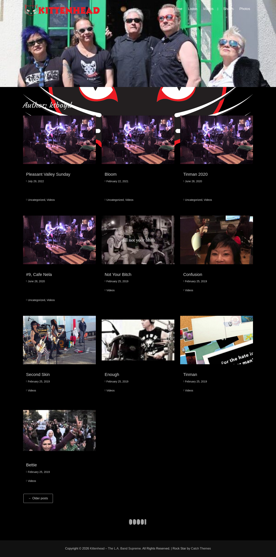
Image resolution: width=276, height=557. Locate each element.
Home (177, 9)
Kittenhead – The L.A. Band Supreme (115, 548)
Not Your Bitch (118, 274)
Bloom (111, 174)
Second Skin (38, 374)
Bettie (31, 465)
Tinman (190, 374)
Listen (192, 9)
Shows (228, 9)
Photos (244, 9)
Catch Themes (201, 548)
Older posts (38, 498)
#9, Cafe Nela (39, 274)
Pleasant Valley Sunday (48, 174)
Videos (208, 9)
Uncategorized (36, 199)
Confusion (192, 274)
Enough (112, 374)
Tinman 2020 (195, 174)
